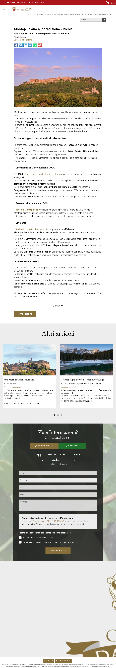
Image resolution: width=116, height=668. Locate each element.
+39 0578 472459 (44, 446)
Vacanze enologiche (23, 40)
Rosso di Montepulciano (28, 209)
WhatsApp (72, 446)
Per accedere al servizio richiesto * (36, 537)
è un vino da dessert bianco (33, 229)
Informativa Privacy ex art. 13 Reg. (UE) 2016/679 (44, 521)
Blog (10, 2)
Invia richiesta (58, 550)
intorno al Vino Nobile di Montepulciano (42, 174)
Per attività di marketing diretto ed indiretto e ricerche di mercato (49, 542)
